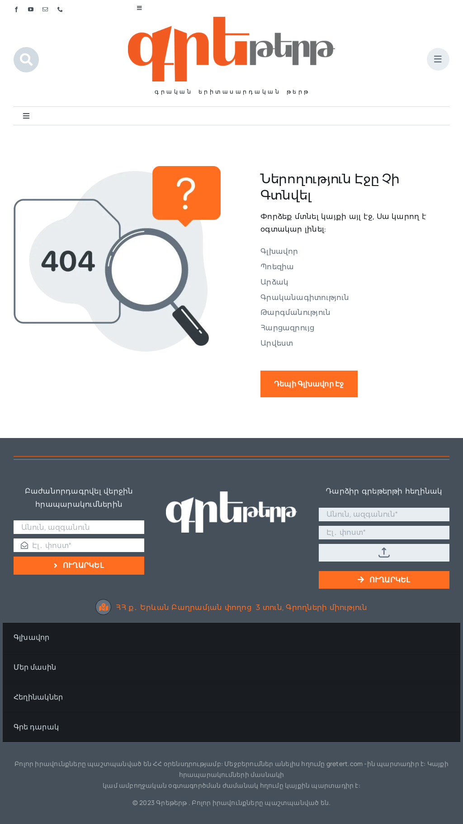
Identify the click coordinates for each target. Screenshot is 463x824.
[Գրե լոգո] (231, 20)
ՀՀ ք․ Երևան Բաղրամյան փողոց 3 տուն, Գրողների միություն (231, 607)
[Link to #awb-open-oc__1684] (438, 59)
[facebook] (16, 9)
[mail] (45, 9)
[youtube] (30, 9)
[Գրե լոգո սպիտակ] (231, 495)
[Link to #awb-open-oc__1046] (26, 59)
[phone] (60, 9)
